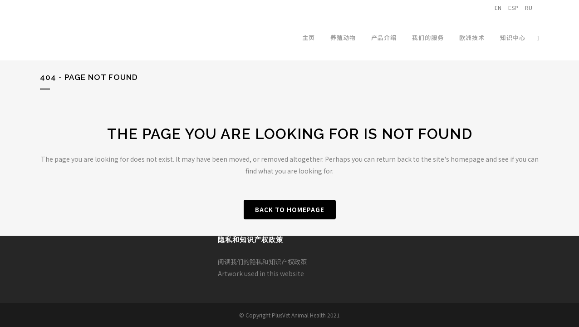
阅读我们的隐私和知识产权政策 (262, 261)
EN (498, 7)
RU (528, 7)
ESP (513, 7)
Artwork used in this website (261, 273)
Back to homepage (289, 209)
